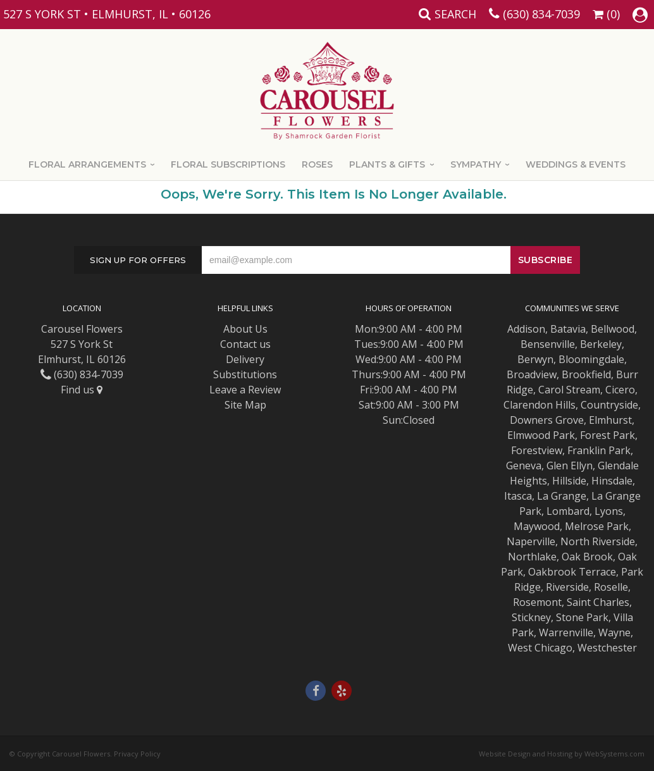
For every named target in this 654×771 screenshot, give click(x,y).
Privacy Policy (137, 753)
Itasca (518, 496)
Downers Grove (547, 420)
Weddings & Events (576, 164)
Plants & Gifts (387, 164)
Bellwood (612, 329)
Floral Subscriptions (228, 164)
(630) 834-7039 (541, 14)
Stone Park (582, 617)
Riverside (567, 587)
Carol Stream (569, 390)
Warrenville (566, 632)
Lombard (567, 511)
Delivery (245, 359)
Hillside (569, 481)
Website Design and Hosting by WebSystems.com (562, 753)
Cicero (620, 390)
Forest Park (607, 435)
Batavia (568, 329)
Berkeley (601, 344)
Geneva (523, 465)
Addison (526, 329)
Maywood (537, 526)
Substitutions (245, 374)
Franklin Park (599, 450)
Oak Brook (587, 557)
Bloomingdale (591, 359)
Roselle (611, 587)
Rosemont (537, 602)
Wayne (614, 632)
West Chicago (540, 648)
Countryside (609, 405)
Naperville (531, 541)
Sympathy (475, 164)
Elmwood (528, 435)
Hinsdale (611, 481)
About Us (245, 329)
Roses (317, 164)
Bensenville (548, 344)
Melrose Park (597, 526)
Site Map (245, 405)
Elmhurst (610, 420)
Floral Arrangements (87, 164)
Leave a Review (245, 390)
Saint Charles (598, 602)
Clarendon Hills (539, 405)
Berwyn (535, 359)
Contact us (245, 344)
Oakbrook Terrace (572, 572)
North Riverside (597, 541)
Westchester (607, 648)
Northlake (532, 557)
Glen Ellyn (569, 465)
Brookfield (586, 374)
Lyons (609, 511)
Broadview (532, 374)
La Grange (561, 496)
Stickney (531, 617)
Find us (81, 390)
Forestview (536, 450)
